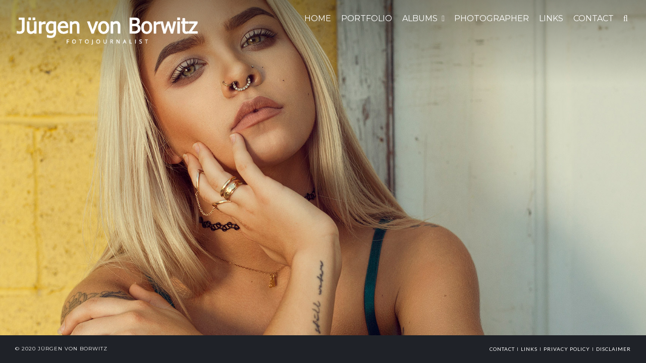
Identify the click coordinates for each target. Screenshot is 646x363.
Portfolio (366, 18)
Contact (502, 349)
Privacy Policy (567, 349)
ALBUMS (420, 18)
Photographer (491, 18)
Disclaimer (613, 349)
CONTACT (593, 18)
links (529, 349)
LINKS (551, 18)
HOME (317, 18)
